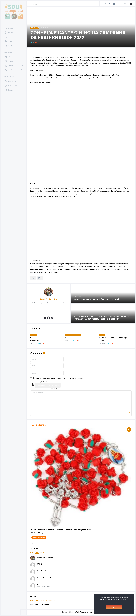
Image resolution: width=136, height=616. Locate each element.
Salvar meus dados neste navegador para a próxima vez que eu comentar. (58, 378)
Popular (42, 552)
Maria (39, 585)
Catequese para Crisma (72, 335)
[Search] (30, 4)
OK (114, 607)
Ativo (37, 552)
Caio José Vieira (43, 571)
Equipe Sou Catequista (45, 557)
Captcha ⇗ (56, 388)
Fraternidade (35, 28)
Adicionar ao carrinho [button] (38, 537)
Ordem (67, 338)
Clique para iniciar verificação (48, 385)
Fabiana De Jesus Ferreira (46, 578)
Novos (32, 552)
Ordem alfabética (51, 600)
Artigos (33, 335)
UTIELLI (39, 564)
